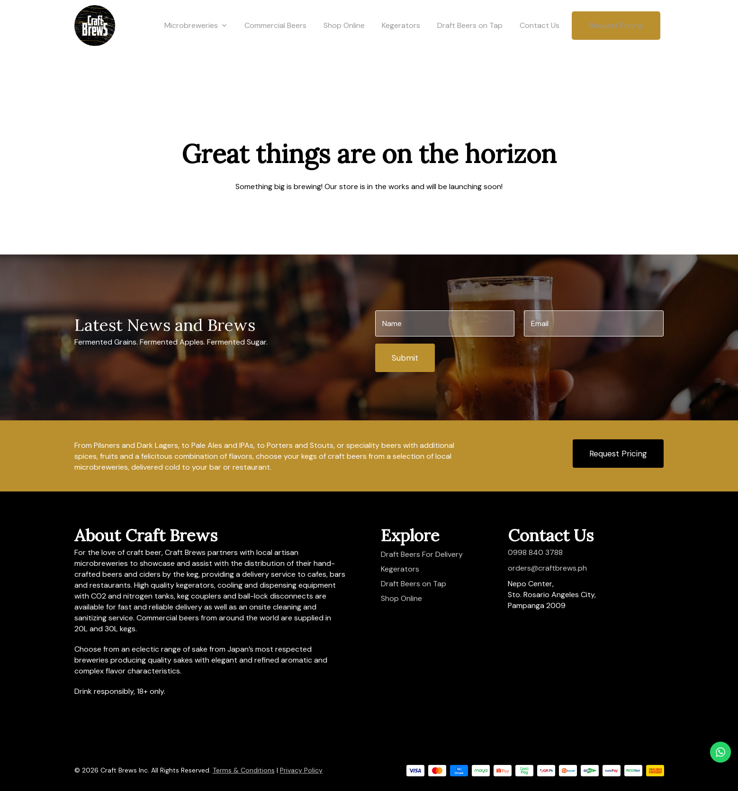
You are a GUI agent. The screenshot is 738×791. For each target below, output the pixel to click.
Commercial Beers (275, 44)
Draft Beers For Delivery (422, 554)
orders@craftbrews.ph (547, 568)
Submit (405, 358)
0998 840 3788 (535, 552)
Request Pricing (616, 44)
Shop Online (344, 44)
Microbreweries (195, 44)
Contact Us (539, 44)
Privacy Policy (301, 770)
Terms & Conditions (244, 770)
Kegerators (401, 44)
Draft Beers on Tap (470, 44)
